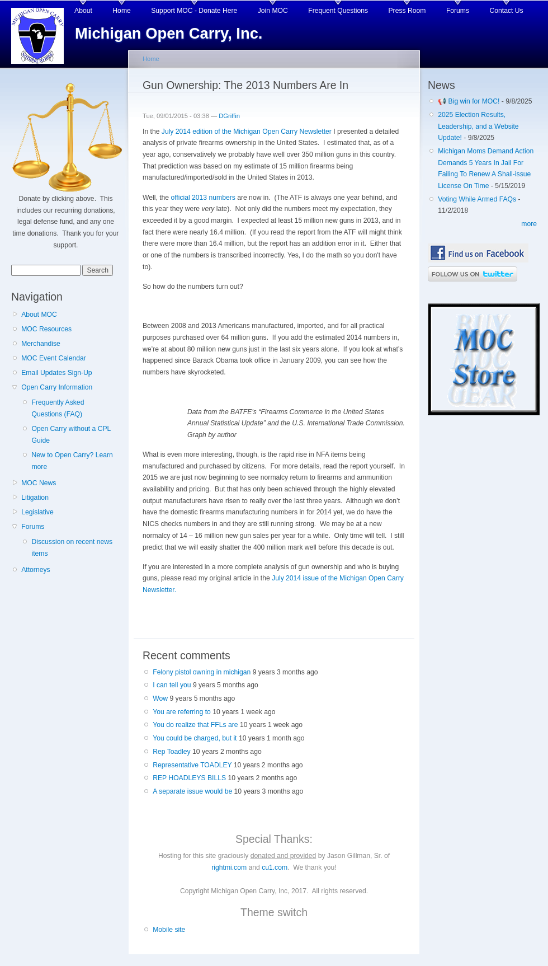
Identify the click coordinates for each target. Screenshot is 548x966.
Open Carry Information (56, 387)
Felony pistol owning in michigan (202, 672)
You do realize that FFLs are (195, 725)
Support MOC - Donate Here (194, 11)
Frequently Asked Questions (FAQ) (57, 408)
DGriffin (229, 115)
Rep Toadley (171, 752)
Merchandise (40, 344)
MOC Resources (46, 329)
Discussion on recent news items (71, 547)
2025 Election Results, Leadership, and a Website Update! (478, 126)
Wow (160, 698)
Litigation (35, 497)
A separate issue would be (192, 791)
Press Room (407, 11)
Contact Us (506, 11)
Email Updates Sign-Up (56, 373)
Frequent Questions (338, 11)
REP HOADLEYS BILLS (189, 778)
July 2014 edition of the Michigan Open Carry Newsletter (247, 131)
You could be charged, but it (195, 738)
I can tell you (172, 685)
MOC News (38, 483)
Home (121, 11)
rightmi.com (229, 867)
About (83, 11)
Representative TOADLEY (192, 765)
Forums (457, 11)
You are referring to (182, 712)
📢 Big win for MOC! (470, 101)
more (529, 224)
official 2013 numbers (203, 197)
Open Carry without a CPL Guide (70, 434)
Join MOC (273, 11)
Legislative (37, 512)
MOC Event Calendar (53, 358)
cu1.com (274, 867)
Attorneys (35, 570)
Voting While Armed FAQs (477, 199)
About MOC (39, 314)
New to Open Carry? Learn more (71, 461)
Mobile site (169, 930)
